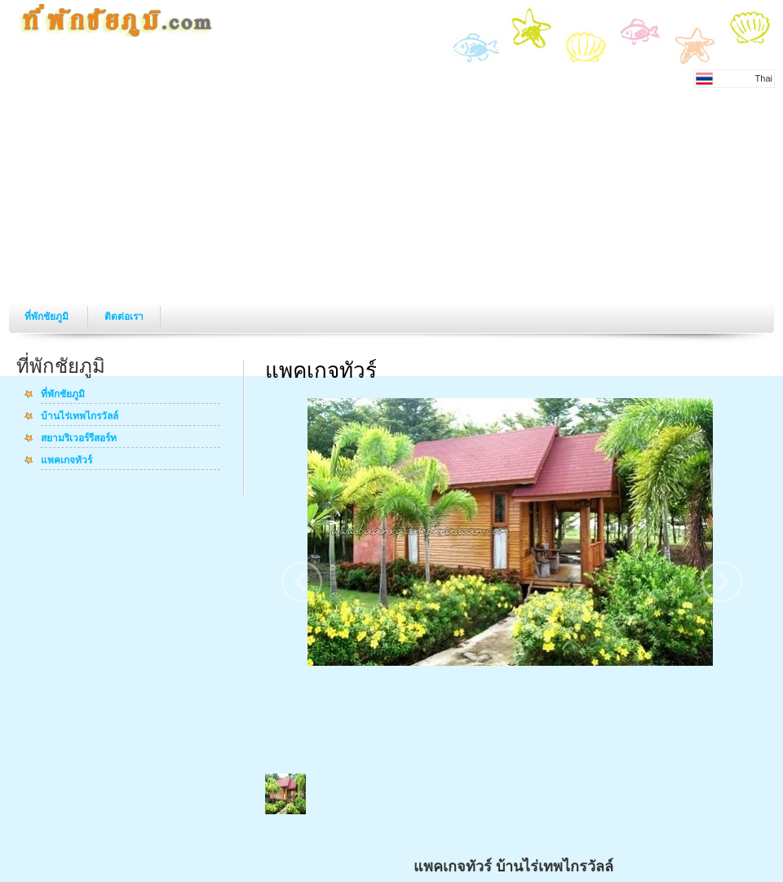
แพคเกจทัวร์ (66, 461)
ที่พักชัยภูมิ (47, 316)
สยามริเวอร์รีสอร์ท (79, 439)
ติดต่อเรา (124, 316)
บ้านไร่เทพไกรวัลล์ (79, 417)
